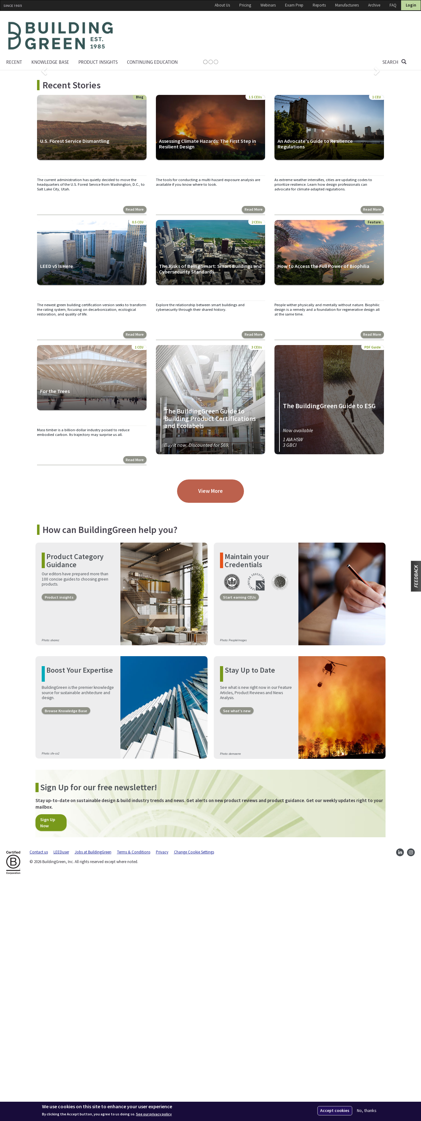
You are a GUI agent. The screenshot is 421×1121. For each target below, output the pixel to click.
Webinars (268, 5)
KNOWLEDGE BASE (50, 62)
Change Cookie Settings (194, 1088)
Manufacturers (347, 5)
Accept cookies (334, 1111)
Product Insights (98, 62)
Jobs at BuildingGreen (93, 1088)
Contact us (39, 1088)
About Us (222, 5)
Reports (319, 5)
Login (411, 5)
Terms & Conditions (133, 1088)
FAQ (393, 5)
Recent (14, 62)
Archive (374, 5)
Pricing (245, 5)
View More (210, 727)
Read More (135, 446)
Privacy (162, 1088)
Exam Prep (294, 5)
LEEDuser (61, 1088)
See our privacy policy (154, 1114)
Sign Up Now (47, 1059)
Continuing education (152, 62)
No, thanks (367, 1111)
